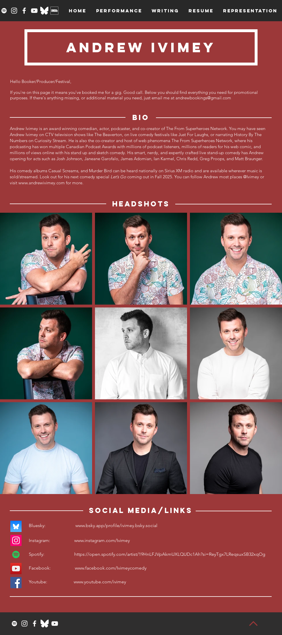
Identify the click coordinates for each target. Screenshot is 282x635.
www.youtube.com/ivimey (100, 581)
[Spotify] (4, 11)
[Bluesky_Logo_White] (44, 11)
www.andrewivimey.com (41, 182)
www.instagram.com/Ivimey (102, 540)
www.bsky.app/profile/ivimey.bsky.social (116, 525)
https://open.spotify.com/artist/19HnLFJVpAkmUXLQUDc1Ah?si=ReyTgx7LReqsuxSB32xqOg (169, 554)
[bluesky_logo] (16, 526)
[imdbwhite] (54, 11)
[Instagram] (14, 11)
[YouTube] (34, 11)
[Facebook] (24, 11)
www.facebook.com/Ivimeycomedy (110, 568)
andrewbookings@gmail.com (203, 97)
